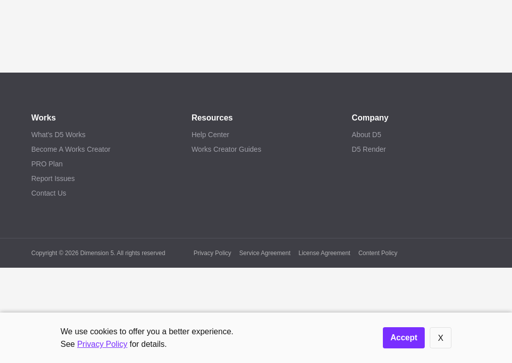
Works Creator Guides (226, 149)
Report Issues (53, 178)
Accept (403, 337)
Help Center (211, 135)
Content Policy (377, 253)
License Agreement (325, 253)
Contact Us (48, 193)
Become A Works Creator (70, 149)
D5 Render (369, 149)
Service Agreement (264, 253)
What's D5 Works (58, 135)
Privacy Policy (213, 253)
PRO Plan (47, 164)
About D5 (366, 135)
